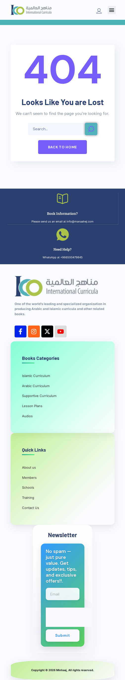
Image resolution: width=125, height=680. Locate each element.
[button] (112, 10)
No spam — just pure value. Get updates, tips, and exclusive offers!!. (61, 566)
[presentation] (83, 617)
